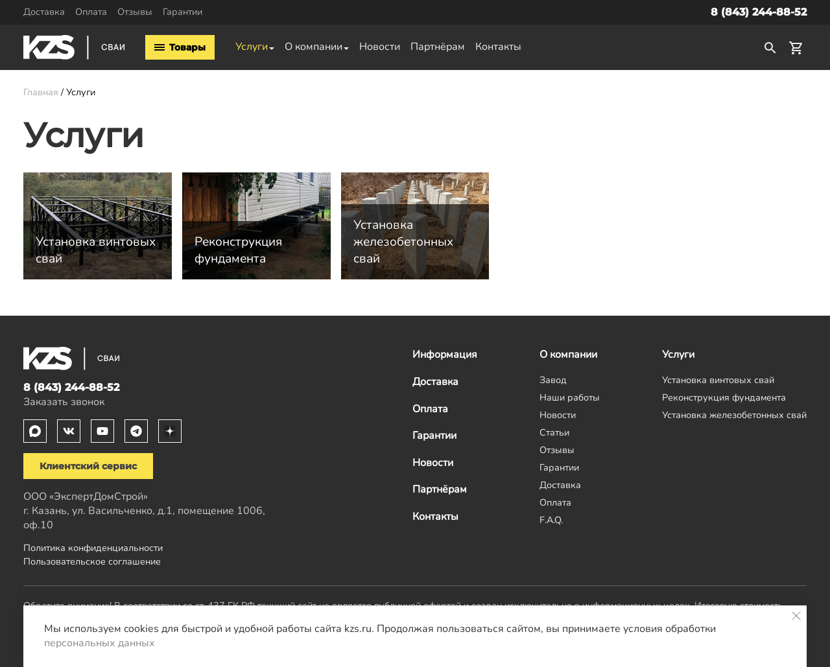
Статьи (554, 432)
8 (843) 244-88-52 (759, 12)
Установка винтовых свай (718, 379)
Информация (444, 354)
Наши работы (570, 397)
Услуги (251, 47)
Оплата (91, 11)
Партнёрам (437, 47)
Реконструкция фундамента (724, 397)
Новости (379, 47)
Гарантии (182, 11)
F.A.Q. (551, 519)
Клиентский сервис (88, 466)
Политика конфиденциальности (93, 547)
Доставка (44, 11)
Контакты (498, 47)
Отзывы (134, 11)
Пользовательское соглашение (92, 561)
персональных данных (99, 643)
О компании (313, 47)
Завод (553, 379)
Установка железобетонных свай (734, 414)
